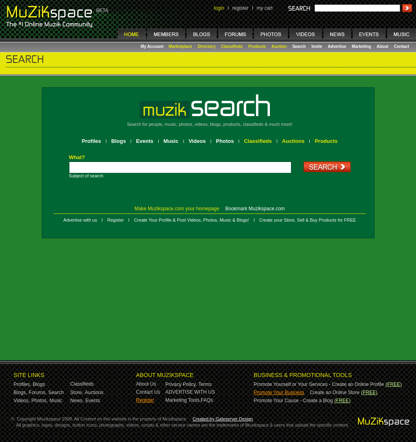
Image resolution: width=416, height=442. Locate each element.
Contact (401, 46)
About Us (146, 384)
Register (145, 400)
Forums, (38, 392)
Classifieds (232, 46)
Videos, (22, 400)
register (240, 8)
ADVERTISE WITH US (190, 392)
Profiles (91, 141)
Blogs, (20, 392)
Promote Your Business (279, 392)
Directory (207, 46)
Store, (76, 392)
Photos (225, 141)
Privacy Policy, (181, 384)
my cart (264, 8)
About (382, 46)
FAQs (207, 400)
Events (144, 141)
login (219, 8)
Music (171, 141)
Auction (279, 46)
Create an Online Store (335, 392)
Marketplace (180, 46)
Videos (197, 141)
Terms (205, 384)
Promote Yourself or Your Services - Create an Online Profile (319, 384)
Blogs (118, 141)
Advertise (337, 46)
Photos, (39, 400)
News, (77, 400)
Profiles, (22, 384)
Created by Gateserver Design (222, 418)
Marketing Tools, (183, 400)
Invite (316, 46)
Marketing (361, 46)
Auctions (293, 141)
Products (257, 46)
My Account (153, 46)
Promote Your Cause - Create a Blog (293, 400)
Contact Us (148, 392)
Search (299, 46)
